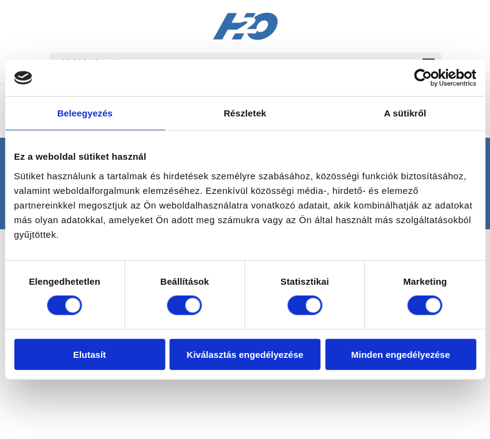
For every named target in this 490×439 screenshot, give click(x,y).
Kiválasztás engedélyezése (245, 354)
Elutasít (89, 354)
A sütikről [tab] (405, 113)
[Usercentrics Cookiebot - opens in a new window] (422, 78)
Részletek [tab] (244, 113)
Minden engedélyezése (400, 354)
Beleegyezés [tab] (85, 113)
